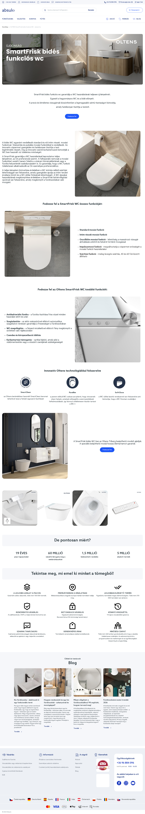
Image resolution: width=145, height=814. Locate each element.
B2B (3, 775)
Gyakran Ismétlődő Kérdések (12, 771)
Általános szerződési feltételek (50, 760)
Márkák (77, 767)
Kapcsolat (78, 763)
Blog (76, 771)
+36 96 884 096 (111, 2)
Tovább (17, 732)
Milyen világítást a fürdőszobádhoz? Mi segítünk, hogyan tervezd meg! (86, 702)
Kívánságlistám (126, 2)
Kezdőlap (5, 27)
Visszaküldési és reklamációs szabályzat (16, 767)
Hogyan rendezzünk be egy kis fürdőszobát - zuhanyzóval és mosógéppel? (56, 702)
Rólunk (77, 760)
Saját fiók (139, 2)
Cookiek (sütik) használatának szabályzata (53, 767)
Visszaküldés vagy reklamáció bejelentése (17, 763)
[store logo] (8, 10)
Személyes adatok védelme (49, 763)
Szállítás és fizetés (9, 760)
